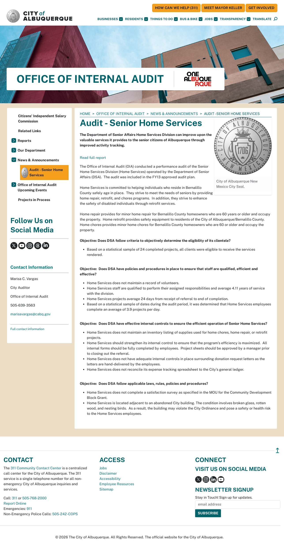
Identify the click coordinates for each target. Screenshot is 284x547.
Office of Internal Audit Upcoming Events (37, 187)
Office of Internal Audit (120, 114)
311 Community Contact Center (36, 468)
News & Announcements (174, 114)
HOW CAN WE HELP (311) (176, 8)
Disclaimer (108, 473)
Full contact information (27, 329)
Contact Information (31, 267)
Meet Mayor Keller (223, 8)
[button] (262, 19)
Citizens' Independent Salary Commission (42, 118)
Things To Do (164, 19)
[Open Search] (275, 19)
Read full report (93, 158)
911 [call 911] (29, 509)
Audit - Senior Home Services (42, 172)
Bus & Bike (191, 19)
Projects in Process (34, 200)
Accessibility (110, 479)
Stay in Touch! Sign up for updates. (223, 497)
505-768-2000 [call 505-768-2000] (34, 498)
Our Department (31, 150)
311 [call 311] (14, 498)
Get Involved (261, 8)
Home (85, 114)
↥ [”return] (277, 450)
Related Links (29, 131)
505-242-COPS (65, 514)
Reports (24, 141)
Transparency (235, 19)
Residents (136, 19)
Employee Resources (116, 484)
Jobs (211, 19)
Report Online (15, 503)
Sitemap (106, 489)
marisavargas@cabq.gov (30, 314)
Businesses (110, 19)
